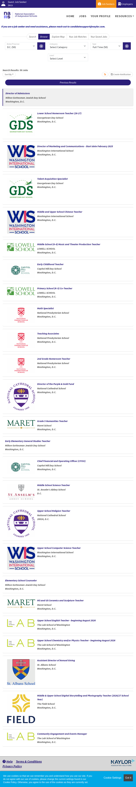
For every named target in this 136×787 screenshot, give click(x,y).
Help (8, 761)
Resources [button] (123, 16)
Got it (128, 777)
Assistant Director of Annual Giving (56, 660)
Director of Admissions (18, 93)
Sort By (8, 74)
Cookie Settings (112, 777)
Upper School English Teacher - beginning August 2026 (66, 620)
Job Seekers (106, 4)
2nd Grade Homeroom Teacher (53, 358)
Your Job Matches (78, 36)
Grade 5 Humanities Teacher (52, 421)
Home (70, 16)
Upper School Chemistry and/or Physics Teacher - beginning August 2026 (76, 640)
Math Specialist (45, 308)
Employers (125, 4)
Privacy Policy (12, 766)
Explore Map (58, 36)
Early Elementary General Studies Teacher (27, 441)
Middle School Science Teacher (53, 485)
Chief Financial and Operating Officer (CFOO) (61, 461)
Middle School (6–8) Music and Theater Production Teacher (68, 244)
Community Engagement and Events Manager (62, 733)
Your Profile (101, 16)
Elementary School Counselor (21, 580)
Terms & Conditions (29, 761)
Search (32, 36)
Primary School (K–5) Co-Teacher (54, 288)
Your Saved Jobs (99, 36)
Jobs (82, 16)
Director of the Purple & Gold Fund (55, 383)
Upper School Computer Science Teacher (59, 547)
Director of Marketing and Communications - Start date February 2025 (75, 146)
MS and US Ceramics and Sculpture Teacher (60, 600)
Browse (44, 36)
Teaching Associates (48, 333)
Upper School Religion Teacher (53, 510)
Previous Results (68, 82)
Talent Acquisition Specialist (52, 178)
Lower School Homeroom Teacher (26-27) (59, 113)
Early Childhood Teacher (50, 264)
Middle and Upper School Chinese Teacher (59, 211)
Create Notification (121, 74)
